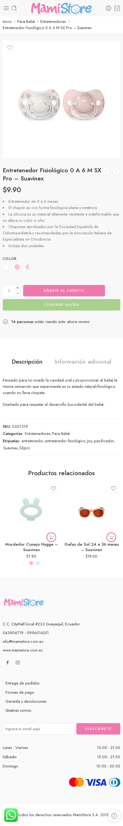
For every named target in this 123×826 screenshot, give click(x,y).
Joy (89, 441)
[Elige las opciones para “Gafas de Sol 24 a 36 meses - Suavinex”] (111, 537)
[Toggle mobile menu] (6, 8)
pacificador (104, 441)
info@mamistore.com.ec (23, 641)
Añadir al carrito (64, 290)
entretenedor (32, 441)
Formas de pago (19, 692)
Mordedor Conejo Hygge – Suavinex (31, 547)
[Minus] (17, 293)
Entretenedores (53, 21)
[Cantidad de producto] (9, 290)
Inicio (7, 21)
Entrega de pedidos (22, 683)
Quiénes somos (18, 710)
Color (10, 258)
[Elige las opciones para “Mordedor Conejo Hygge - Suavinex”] (51, 537)
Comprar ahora (61, 304)
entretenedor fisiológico (65, 441)
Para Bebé (26, 21)
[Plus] (17, 288)
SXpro (24, 448)
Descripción (27, 362)
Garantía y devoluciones (26, 701)
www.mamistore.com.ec (23, 650)
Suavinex (10, 448)
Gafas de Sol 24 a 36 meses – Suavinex (91, 547)
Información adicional (83, 362)
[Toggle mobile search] (14, 8)
